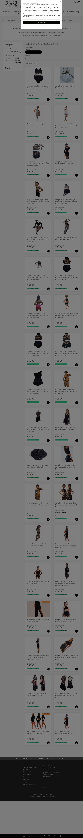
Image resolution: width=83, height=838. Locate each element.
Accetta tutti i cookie (41, 22)
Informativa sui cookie (44, 15)
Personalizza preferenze (41, 26)
